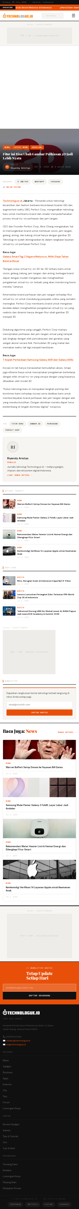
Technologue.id (12, 200)
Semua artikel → (67, 732)
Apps (5, 1078)
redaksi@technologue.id (18, 1040)
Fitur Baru (17, 423)
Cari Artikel (9, 1148)
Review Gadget (11, 1124)
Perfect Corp (12, 430)
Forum (6, 1102)
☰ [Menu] (73, 16)
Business (8, 1072)
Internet (7, 1084)
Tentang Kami (10, 1164)
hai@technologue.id (16, 1044)
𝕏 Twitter (22, 181)
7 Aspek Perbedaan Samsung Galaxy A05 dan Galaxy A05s (38, 359)
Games (7, 1130)
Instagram (15, 1204)
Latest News (21, 147)
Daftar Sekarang (39, 995)
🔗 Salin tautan (12, 187)
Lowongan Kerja (11, 1108)
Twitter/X (32, 1204)
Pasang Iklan (10, 1182)
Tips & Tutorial (10, 1136)
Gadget (7, 1066)
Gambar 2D (35, 423)
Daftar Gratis (40, 712)
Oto (5, 1090)
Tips (5, 1096)
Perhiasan (52, 423)
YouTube (49, 1204)
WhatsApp (39, 181)
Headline (37, 147)
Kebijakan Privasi (12, 1188)
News (7, 147)
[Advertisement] (39, 87)
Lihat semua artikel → (19, 475)
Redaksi (7, 1170)
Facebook (55, 181)
